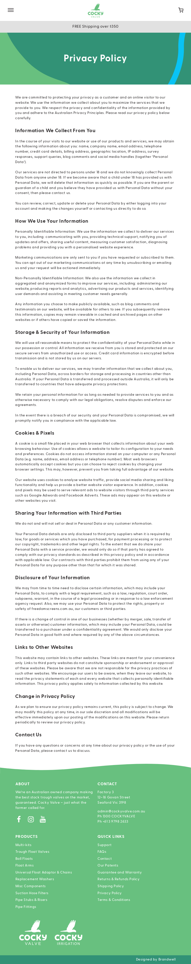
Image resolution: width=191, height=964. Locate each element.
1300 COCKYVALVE (119, 816)
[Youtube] (44, 820)
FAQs (101, 852)
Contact (104, 859)
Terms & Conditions (113, 900)
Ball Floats (24, 859)
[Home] (95, 10)
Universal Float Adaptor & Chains (43, 872)
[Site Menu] (10, 10)
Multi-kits (23, 845)
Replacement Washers (34, 879)
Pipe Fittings (25, 907)
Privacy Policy (109, 893)
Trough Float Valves (32, 852)
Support (104, 845)
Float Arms (24, 865)
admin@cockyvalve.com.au (121, 811)
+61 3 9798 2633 (115, 821)
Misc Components (30, 886)
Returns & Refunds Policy (118, 879)
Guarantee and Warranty (119, 872)
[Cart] (181, 10)
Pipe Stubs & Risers (31, 900)
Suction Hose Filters (31, 893)
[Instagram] (33, 820)
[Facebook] (21, 820)
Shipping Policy (110, 886)
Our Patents (107, 865)
